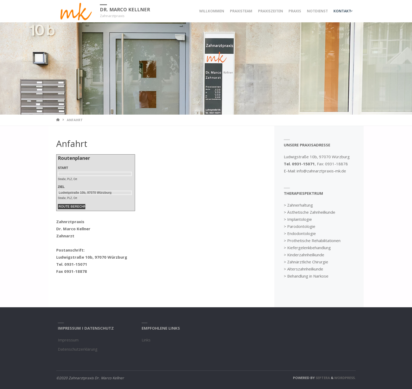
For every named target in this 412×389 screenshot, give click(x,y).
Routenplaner (74, 158)
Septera (322, 377)
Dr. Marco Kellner (125, 9)
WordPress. (345, 377)
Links (146, 339)
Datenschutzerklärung (77, 349)
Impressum (68, 339)
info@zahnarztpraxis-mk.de (321, 170)
